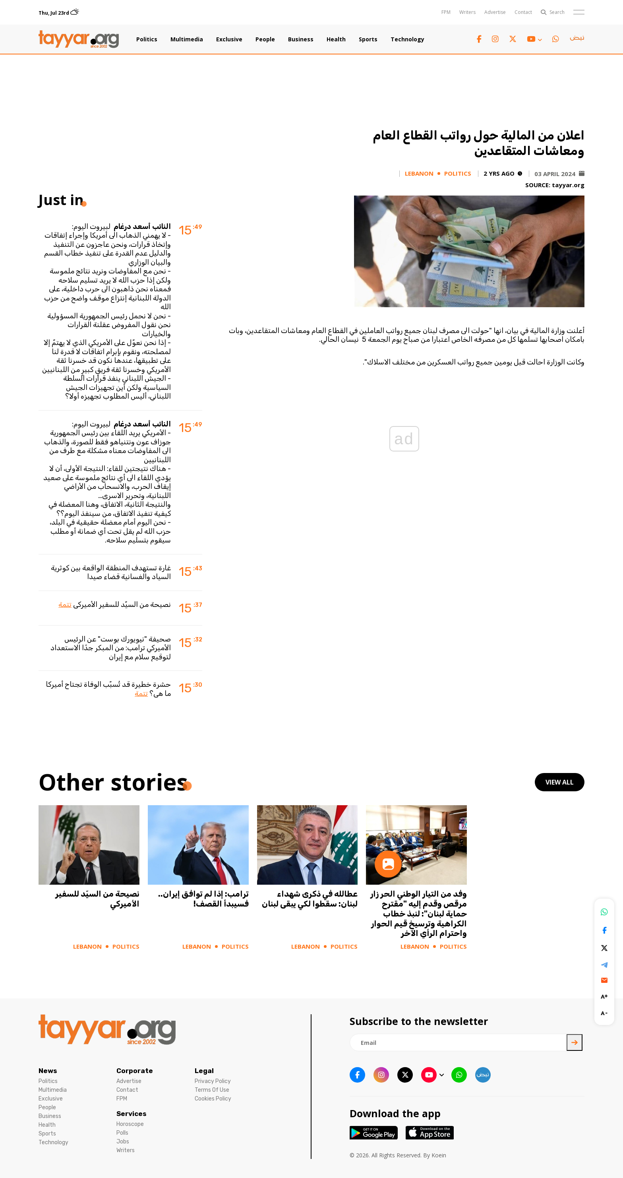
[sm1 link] (576, 39)
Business (300, 39)
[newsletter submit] (574, 1042)
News (48, 1071)
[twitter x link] (513, 39)
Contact (523, 12)
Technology (407, 39)
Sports (368, 39)
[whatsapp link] (555, 39)
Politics (146, 39)
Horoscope (130, 1124)
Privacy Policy (213, 1081)
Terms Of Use (212, 1090)
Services (131, 1114)
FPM (446, 12)
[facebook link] (479, 39)
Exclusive (229, 39)
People (265, 39)
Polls (122, 1133)
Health (336, 39)
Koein (438, 1155)
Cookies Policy (213, 1098)
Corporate (134, 1071)
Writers (467, 12)
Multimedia (186, 39)
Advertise (495, 12)
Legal (204, 1071)
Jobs (122, 1141)
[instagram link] (495, 39)
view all (560, 782)
